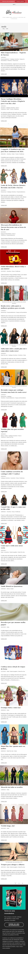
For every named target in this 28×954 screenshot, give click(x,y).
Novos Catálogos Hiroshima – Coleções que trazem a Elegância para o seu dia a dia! (13, 101)
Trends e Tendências (14, 109)
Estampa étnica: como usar (11, 707)
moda (7, 28)
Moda (8, 109)
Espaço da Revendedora (6, 233)
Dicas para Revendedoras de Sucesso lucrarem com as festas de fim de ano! (13, 227)
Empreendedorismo (5, 59)
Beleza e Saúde (4, 435)
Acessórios (13, 478)
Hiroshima (10, 60)
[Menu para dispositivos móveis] (14, 4)
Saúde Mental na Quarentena (11, 586)
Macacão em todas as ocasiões (12, 787)
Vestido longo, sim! (8, 826)
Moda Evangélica (13, 552)
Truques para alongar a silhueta (12, 864)
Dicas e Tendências (16, 271)
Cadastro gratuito (20, 1)
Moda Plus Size (4, 355)
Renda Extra (15, 60)
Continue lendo (4, 74)
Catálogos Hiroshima (14, 59)
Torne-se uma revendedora (14, 924)
